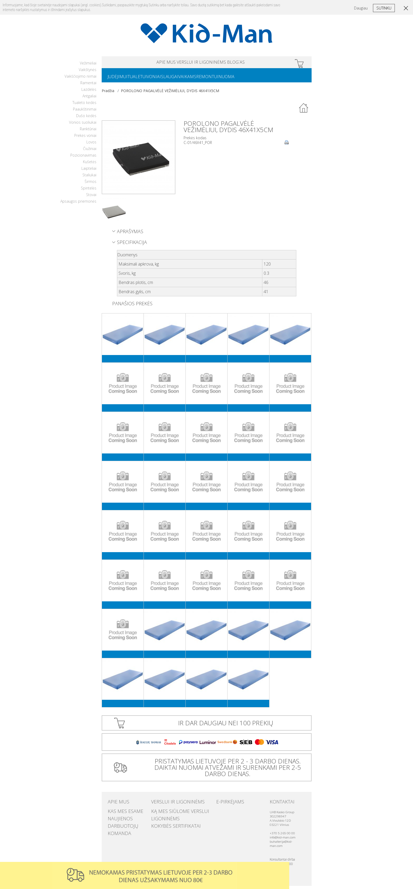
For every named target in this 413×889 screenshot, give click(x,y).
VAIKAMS (206, 79)
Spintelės (88, 191)
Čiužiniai (89, 151)
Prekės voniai (85, 138)
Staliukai (89, 178)
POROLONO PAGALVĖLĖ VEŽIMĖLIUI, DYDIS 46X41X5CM (170, 93)
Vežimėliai (88, 66)
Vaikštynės (87, 72)
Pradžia (108, 93)
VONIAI (164, 79)
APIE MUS (145, 63)
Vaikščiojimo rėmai (80, 79)
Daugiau (361, 8)
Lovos (91, 145)
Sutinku (383, 8)
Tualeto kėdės (84, 105)
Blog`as (256, 63)
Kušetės (89, 164)
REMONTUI (230, 79)
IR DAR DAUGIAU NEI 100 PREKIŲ (225, 726)
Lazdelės (88, 92)
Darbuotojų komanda (127, 823)
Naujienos (116, 818)
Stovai (91, 197)
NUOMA (254, 79)
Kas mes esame (120, 813)
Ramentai (88, 85)
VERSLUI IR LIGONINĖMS (201, 63)
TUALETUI (143, 79)
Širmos (90, 184)
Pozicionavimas (83, 158)
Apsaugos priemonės (78, 204)
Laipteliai (88, 171)
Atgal (304, 111)
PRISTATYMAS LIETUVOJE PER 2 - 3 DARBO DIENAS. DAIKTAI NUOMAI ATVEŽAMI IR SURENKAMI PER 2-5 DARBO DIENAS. (225, 770)
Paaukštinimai (84, 112)
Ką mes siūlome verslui (171, 813)
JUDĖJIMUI (120, 79)
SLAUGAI (184, 79)
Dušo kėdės (86, 118)
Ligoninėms (161, 818)
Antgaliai (89, 99)
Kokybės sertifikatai (168, 823)
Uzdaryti (284, 868)
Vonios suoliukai (82, 125)
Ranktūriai (88, 131)
